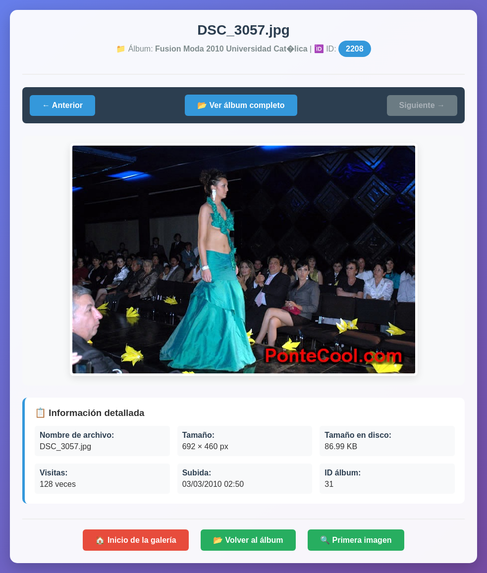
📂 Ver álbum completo (240, 105)
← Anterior (62, 105)
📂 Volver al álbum (248, 540)
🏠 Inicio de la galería (135, 540)
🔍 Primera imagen (356, 540)
